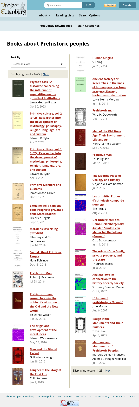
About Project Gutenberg (20, 396)
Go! (88, 5)
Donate (127, 5)
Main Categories (88, 26)
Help (132, 396)
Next (46, 74)
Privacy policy (46, 396)
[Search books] (63, 5)
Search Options (89, 15)
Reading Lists (65, 15)
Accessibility (102, 396)
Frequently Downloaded (55, 26)
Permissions (65, 396)
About (45, 15)
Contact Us (119, 396)
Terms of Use (83, 396)
